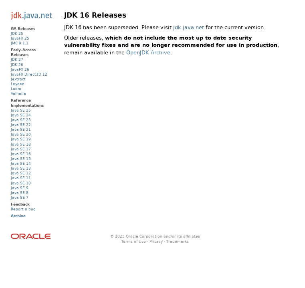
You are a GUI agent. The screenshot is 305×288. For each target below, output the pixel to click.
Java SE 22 (21, 124)
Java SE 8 (19, 192)
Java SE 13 (21, 168)
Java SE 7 (19, 197)
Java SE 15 (21, 158)
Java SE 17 (21, 149)
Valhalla (18, 93)
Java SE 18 (21, 144)
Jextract (18, 79)
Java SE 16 (21, 154)
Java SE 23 (21, 120)
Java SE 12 (21, 173)
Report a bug (23, 209)
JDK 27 (17, 59)
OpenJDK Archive (148, 53)
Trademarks (177, 241)
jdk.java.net (188, 27)
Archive (18, 216)
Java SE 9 (19, 188)
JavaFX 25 (20, 38)
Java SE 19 (21, 139)
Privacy (156, 241)
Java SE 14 (21, 163)
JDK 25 (17, 33)
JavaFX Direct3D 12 (29, 74)
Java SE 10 (21, 183)
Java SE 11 (21, 178)
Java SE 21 (21, 129)
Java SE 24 (21, 115)
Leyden (17, 84)
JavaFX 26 (20, 69)
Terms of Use (133, 241)
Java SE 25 (21, 110)
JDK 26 (17, 64)
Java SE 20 (21, 134)
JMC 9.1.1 (19, 43)
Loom (16, 88)
